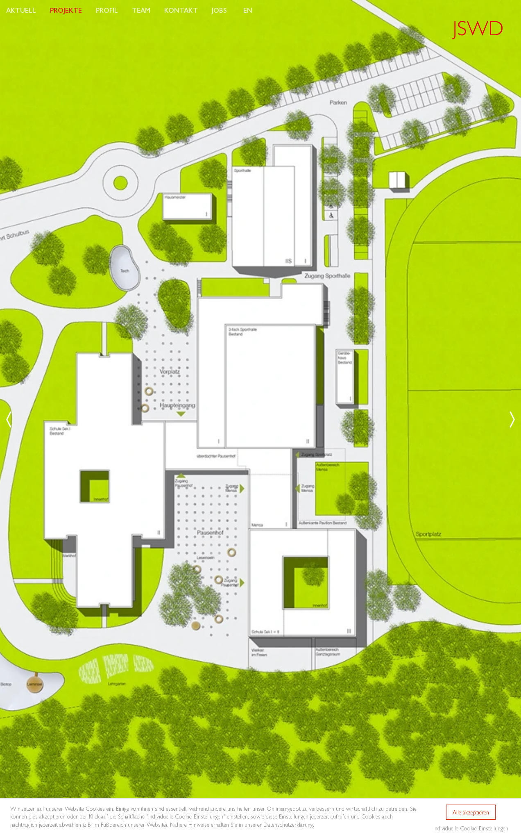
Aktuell (21, 10)
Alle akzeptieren (471, 812)
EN (247, 10)
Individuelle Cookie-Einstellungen (470, 828)
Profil (107, 10)
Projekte (66, 10)
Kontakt (181, 10)
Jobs (219, 10)
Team (141, 10)
